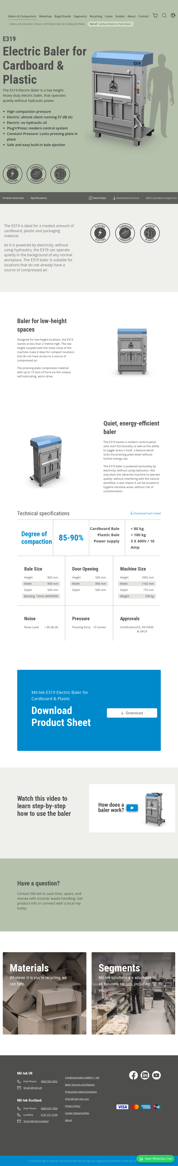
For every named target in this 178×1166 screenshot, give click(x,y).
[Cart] (155, 15)
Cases (109, 16)
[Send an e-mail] (41, 1088)
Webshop (45, 16)
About (131, 16)
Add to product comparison (161, 198)
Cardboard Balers (106, 24)
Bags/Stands (62, 16)
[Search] (164, 15)
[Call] (41, 1081)
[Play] (132, 808)
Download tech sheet (145, 513)
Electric (38, 24)
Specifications (39, 198)
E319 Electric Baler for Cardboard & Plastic (64, 24)
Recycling (96, 16)
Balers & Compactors (22, 16)
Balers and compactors (21, 24)
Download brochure (126, 198)
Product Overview (13, 198)
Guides (120, 16)
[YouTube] (156, 1075)
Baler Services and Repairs (80, 1084)
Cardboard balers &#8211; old (82, 1077)
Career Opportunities (77, 1113)
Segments (80, 16)
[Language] (173, 15)
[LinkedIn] (145, 1075)
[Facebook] (133, 1075)
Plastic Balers (124, 24)
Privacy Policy (72, 1106)
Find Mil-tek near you (77, 1099)
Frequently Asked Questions (81, 1091)
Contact (143, 16)
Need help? (97, 198)
